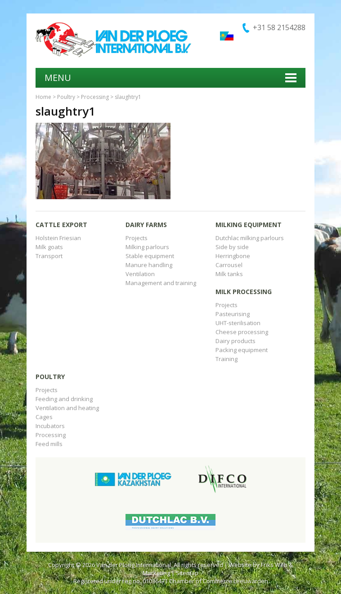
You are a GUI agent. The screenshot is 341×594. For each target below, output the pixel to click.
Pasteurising (232, 314)
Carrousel (228, 265)
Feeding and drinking (64, 399)
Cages (44, 417)
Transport (49, 256)
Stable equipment (150, 256)
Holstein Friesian (58, 238)
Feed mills (49, 444)
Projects (137, 238)
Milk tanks (229, 274)
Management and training (161, 283)
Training (226, 359)
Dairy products (235, 341)
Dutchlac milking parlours (249, 238)
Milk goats (49, 247)
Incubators (50, 426)
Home (43, 97)
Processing (95, 97)
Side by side (232, 247)
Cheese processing (241, 332)
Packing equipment (241, 350)
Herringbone (232, 256)
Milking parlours (147, 247)
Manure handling (149, 265)
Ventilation (140, 274)
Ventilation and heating (67, 408)
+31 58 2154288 (279, 27)
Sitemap (187, 573)
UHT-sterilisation (237, 323)
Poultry (66, 97)
